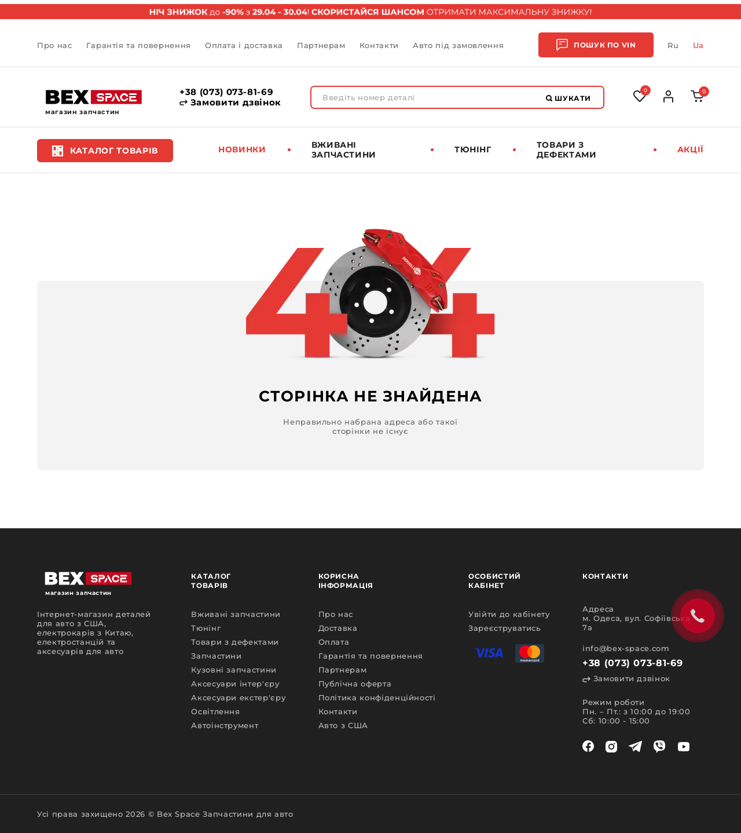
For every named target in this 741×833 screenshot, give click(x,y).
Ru (672, 45)
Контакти (379, 45)
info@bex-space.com (626, 648)
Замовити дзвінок (230, 102)
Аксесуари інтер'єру (235, 683)
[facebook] (588, 746)
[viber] (659, 746)
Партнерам (321, 45)
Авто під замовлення (458, 45)
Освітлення (215, 711)
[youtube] (684, 747)
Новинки (242, 149)
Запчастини (216, 655)
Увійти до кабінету (509, 614)
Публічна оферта (355, 683)
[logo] (94, 97)
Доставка (338, 628)
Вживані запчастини (344, 150)
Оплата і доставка (244, 45)
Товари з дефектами (567, 150)
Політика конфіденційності (377, 697)
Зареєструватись (504, 628)
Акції (690, 149)
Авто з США (343, 725)
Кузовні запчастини (234, 669)
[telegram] (635, 746)
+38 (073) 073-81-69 (226, 92)
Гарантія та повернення (138, 45)
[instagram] (611, 746)
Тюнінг (472, 149)
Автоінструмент (224, 725)
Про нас (54, 45)
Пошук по (596, 45)
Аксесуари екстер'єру (238, 697)
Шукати (568, 98)
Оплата (334, 641)
